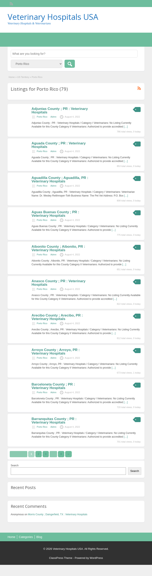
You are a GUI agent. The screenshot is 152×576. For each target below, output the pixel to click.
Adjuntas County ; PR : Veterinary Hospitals (60, 110)
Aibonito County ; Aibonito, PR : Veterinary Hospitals (58, 248)
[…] (126, 126)
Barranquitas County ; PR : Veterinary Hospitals (54, 420)
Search (15, 465)
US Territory (23, 77)
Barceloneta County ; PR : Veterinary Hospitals (53, 386)
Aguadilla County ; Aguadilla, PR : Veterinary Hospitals (60, 179)
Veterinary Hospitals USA (53, 16)
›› (68, 454)
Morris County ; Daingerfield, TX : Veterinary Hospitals (57, 514)
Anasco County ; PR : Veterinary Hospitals (59, 283)
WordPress (96, 557)
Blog (39, 537)
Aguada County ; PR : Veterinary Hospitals (59, 145)
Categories (26, 537)
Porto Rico (42, 116)
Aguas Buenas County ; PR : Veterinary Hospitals (55, 214)
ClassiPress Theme (60, 557)
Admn (53, 116)
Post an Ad (126, 39)
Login (139, 3)
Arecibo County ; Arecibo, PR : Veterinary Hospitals (57, 317)
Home (12, 77)
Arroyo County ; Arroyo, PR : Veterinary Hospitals (56, 351)
